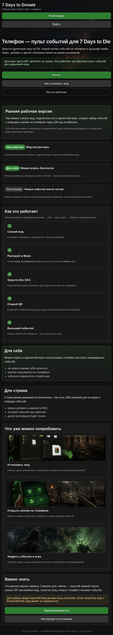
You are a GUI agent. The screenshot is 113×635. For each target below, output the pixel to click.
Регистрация (56, 15)
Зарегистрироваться (56, 610)
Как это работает (56, 92)
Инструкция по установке (56, 619)
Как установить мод (56, 83)
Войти (56, 24)
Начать (56, 75)
